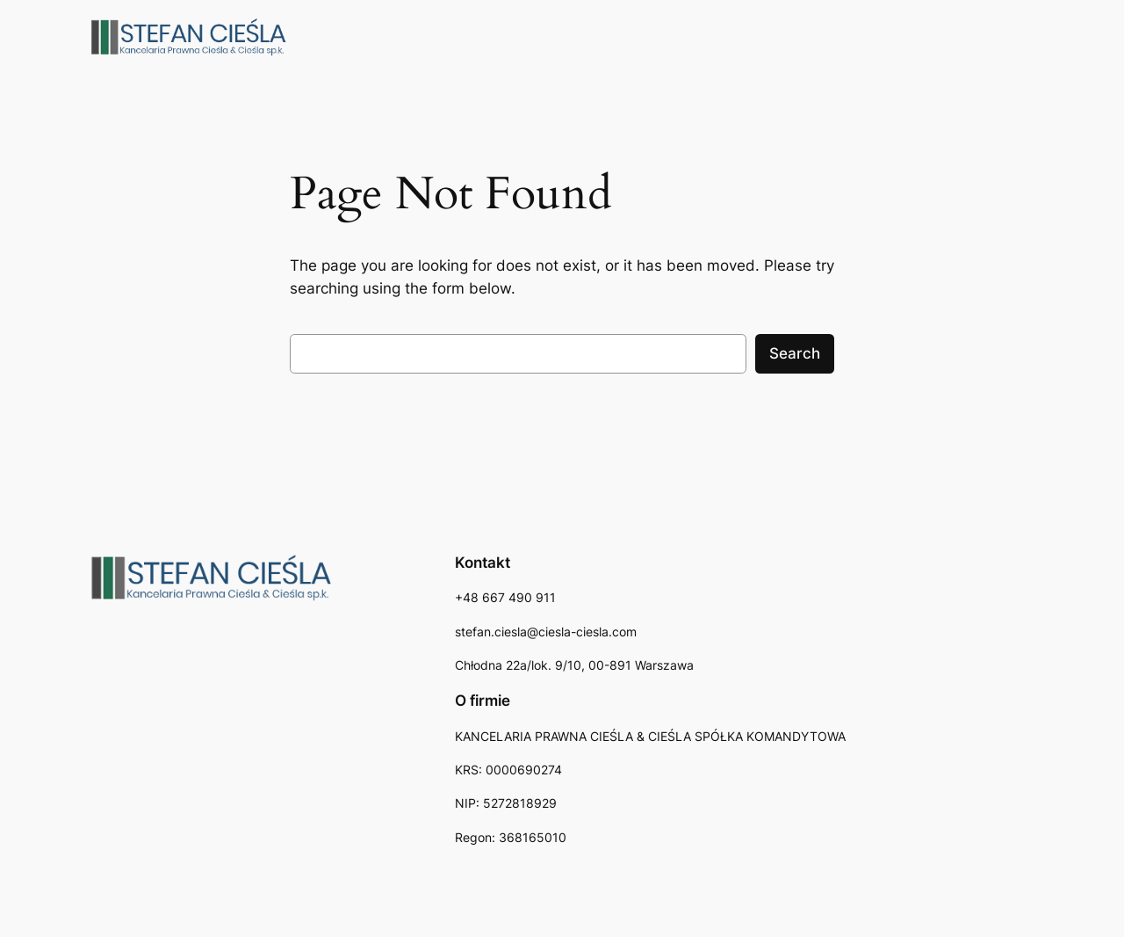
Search (794, 353)
